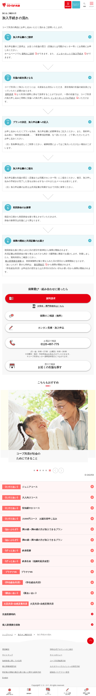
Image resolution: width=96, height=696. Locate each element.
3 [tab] (40, 471)
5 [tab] (46, 471)
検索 (84, 6)
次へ (61, 470)
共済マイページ (48, 693)
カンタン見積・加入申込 (67, 693)
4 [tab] (43, 471)
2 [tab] (37, 471)
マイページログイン (76, 4)
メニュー (91, 6)
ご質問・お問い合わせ (9, 693)
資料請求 (67, 6)
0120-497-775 (50, 343)
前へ (55, 470)
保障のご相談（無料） (86, 693)
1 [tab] (34, 471)
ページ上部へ (90, 640)
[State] (49, 470)
